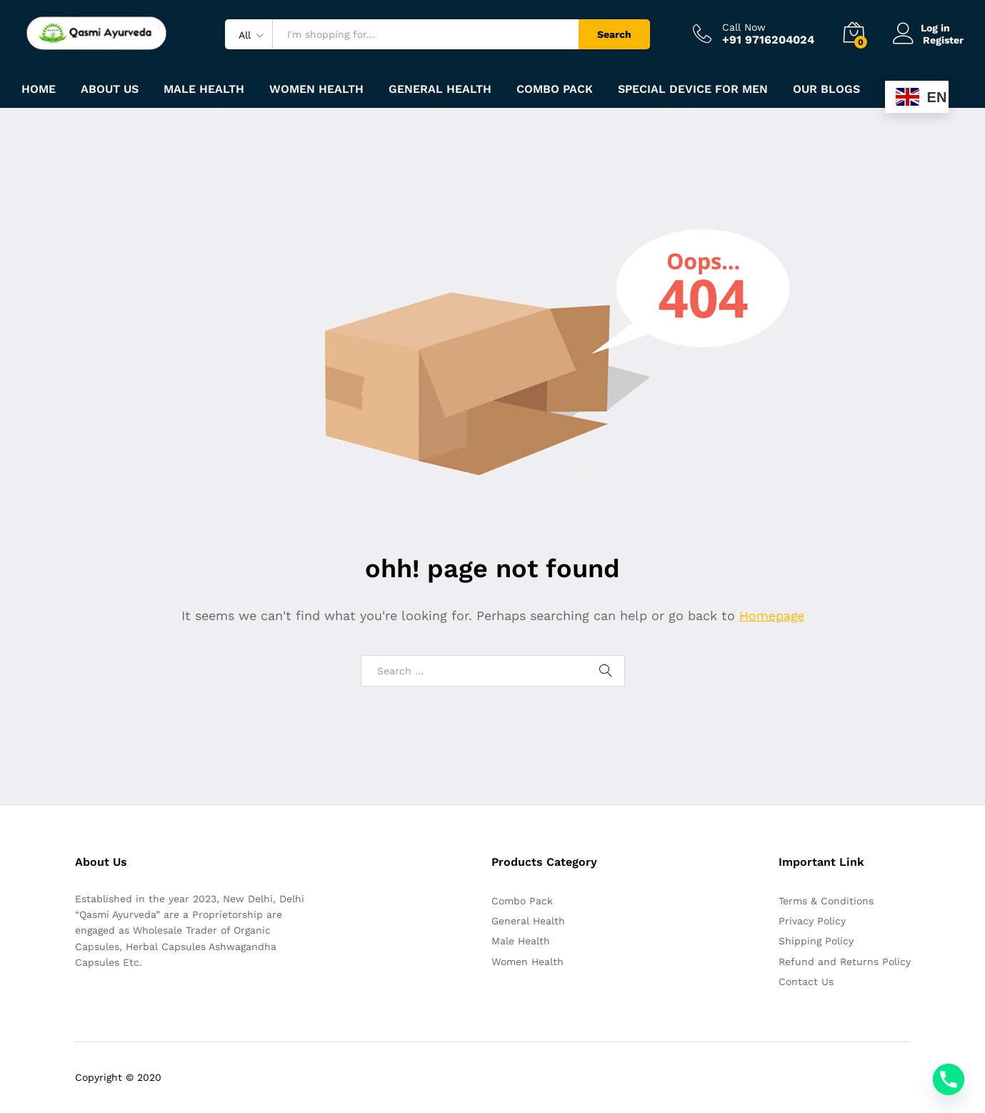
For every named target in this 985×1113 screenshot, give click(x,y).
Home (38, 89)
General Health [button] (440, 89)
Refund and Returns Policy (845, 961)
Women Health (316, 89)
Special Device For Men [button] (693, 89)
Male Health (520, 941)
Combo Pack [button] (554, 89)
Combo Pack (522, 901)
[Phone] (948, 1079)
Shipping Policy (816, 941)
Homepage (771, 615)
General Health (528, 921)
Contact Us (806, 981)
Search (614, 34)
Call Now (744, 27)
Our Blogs (826, 89)
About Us (110, 89)
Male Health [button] (204, 89)
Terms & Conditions (826, 901)
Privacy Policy (812, 921)
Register (943, 39)
